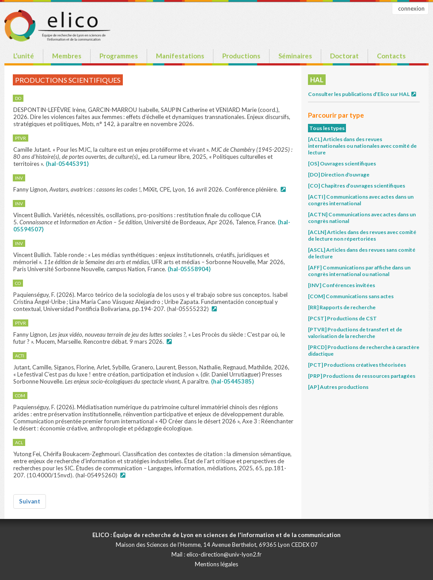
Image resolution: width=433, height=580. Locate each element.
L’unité (23, 56)
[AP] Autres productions (338, 387)
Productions (241, 56)
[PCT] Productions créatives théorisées (357, 364)
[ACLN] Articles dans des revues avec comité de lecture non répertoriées (362, 235)
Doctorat (344, 56)
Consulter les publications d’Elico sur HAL (362, 94)
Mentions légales (216, 564)
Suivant (29, 501)
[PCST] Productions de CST (342, 318)
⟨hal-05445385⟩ (232, 381)
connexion (411, 8)
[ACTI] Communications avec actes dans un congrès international (361, 200)
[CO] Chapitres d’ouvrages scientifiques (356, 185)
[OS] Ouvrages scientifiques (342, 163)
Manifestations (180, 56)
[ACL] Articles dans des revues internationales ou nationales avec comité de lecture (362, 146)
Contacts (391, 56)
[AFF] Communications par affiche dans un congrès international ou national (359, 270)
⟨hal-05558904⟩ (189, 269)
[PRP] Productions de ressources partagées (361, 376)
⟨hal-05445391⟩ (67, 163)
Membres (66, 56)
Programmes (118, 56)
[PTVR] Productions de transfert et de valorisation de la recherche (355, 332)
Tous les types (327, 128)
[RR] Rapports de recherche (342, 307)
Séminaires (295, 56)
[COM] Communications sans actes (351, 296)
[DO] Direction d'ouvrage (338, 174)
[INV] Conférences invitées (341, 285)
